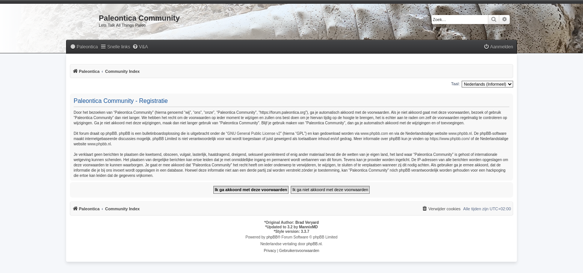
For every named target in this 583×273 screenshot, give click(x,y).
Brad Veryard (307, 222)
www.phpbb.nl (460, 133)
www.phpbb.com (374, 133)
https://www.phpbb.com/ (450, 139)
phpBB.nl (314, 244)
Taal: (455, 83)
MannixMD (308, 227)
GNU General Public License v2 (253, 133)
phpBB (272, 237)
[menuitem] (84, 47)
